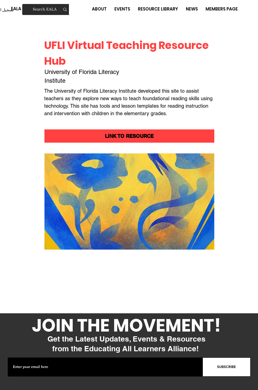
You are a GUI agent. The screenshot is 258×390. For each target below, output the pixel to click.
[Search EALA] (46, 9)
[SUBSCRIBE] (227, 367)
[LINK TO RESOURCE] (129, 136)
